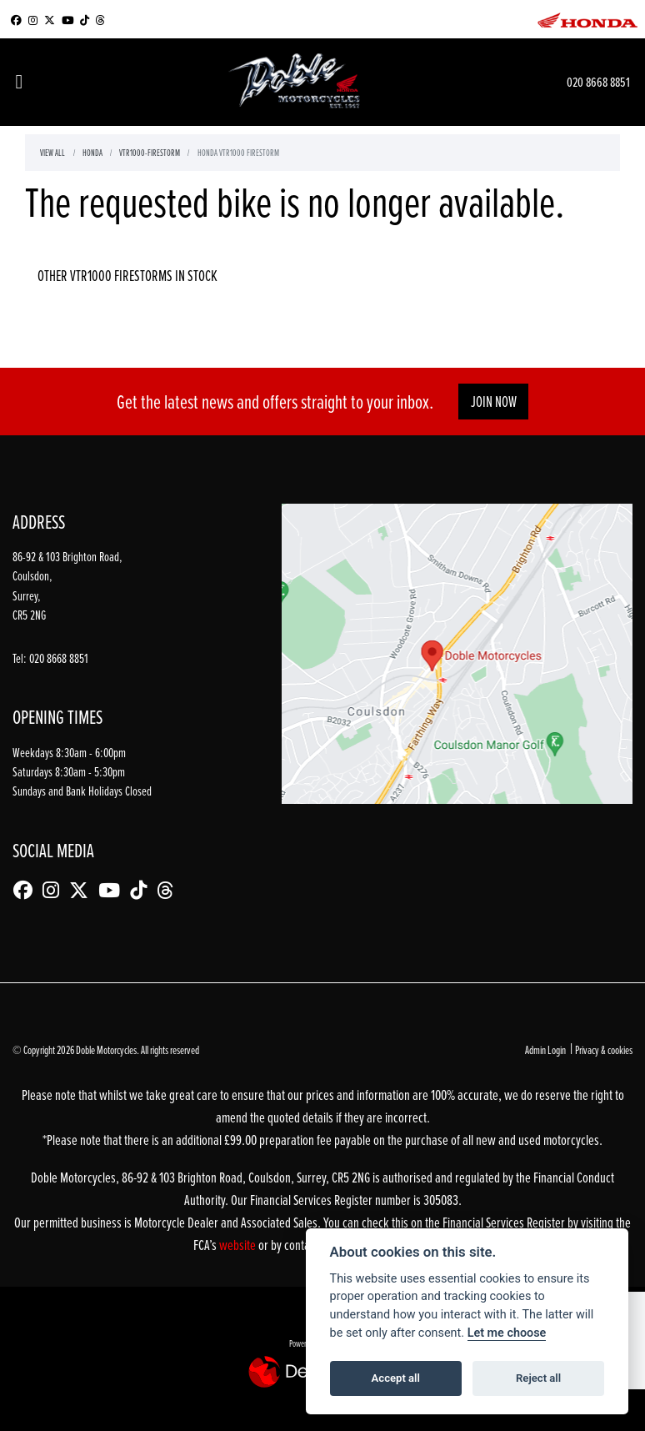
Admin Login (545, 1049)
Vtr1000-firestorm (149, 152)
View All (52, 152)
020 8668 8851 (598, 81)
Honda (92, 152)
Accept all (396, 1378)
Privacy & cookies (603, 1049)
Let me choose (507, 1333)
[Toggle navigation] (18, 82)
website (238, 1244)
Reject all (538, 1378)
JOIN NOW (494, 401)
